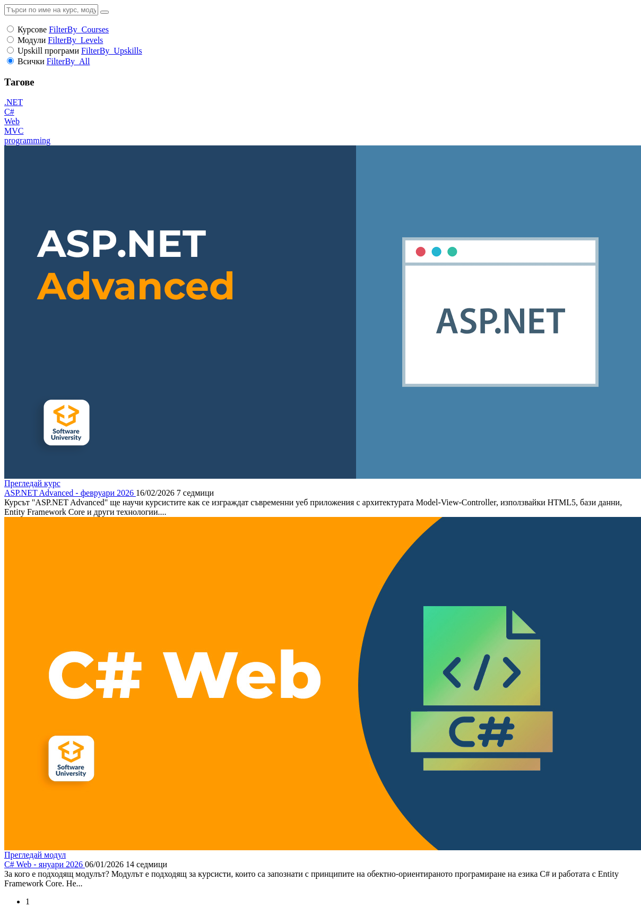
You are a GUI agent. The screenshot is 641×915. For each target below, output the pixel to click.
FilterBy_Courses (79, 29)
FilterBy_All (68, 61)
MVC (13, 130)
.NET (13, 102)
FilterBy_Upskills (111, 50)
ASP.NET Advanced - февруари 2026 (70, 492)
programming (27, 140)
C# (9, 111)
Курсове (32, 29)
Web (12, 121)
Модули (32, 40)
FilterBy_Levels (75, 40)
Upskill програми (48, 50)
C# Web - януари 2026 (44, 864)
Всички (31, 61)
